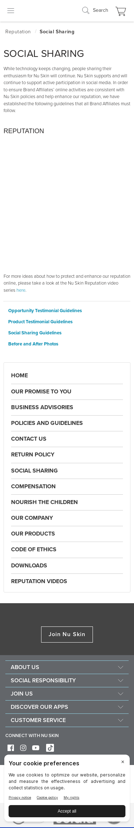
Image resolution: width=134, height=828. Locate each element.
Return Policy (32, 454)
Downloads (29, 565)
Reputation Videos (39, 581)
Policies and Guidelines (47, 423)
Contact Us (28, 438)
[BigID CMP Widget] (67, 790)
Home (19, 375)
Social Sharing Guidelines (34, 333)
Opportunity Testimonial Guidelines (45, 311)
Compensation (33, 486)
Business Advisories (42, 407)
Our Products (33, 533)
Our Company (32, 518)
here (20, 290)
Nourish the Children (44, 502)
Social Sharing (34, 470)
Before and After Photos (33, 344)
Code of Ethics (33, 549)
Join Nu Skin (67, 634)
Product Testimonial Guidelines (40, 322)
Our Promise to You (41, 391)
